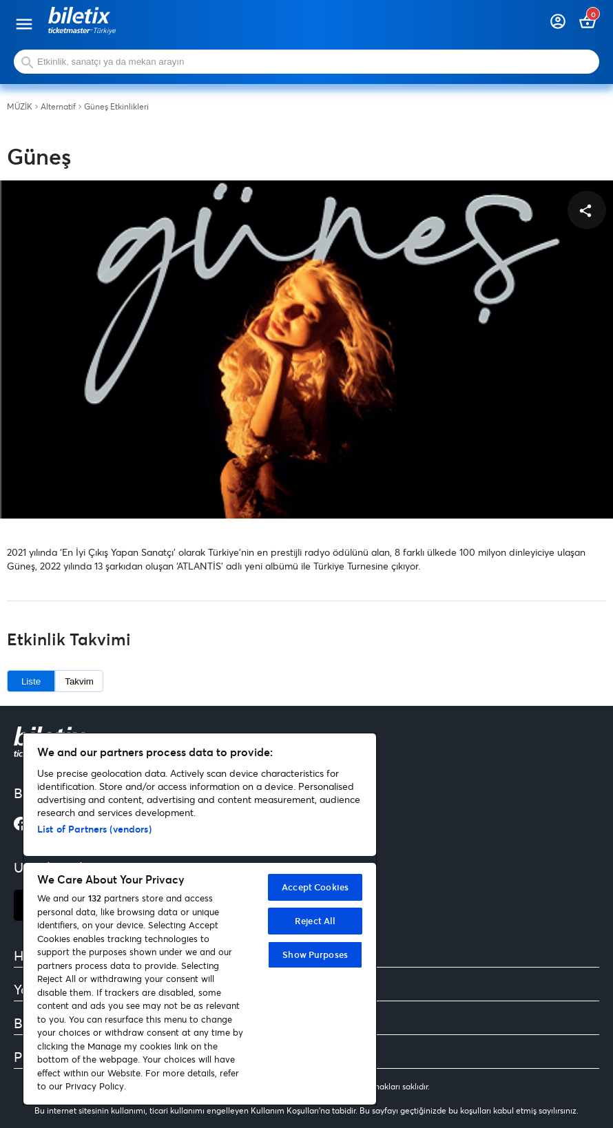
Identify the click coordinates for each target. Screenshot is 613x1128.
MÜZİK (19, 107)
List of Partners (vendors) (94, 828)
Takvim (79, 681)
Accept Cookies (315, 887)
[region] (199, 919)
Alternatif (58, 107)
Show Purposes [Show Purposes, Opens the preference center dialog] (315, 954)
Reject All (315, 921)
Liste (31, 681)
